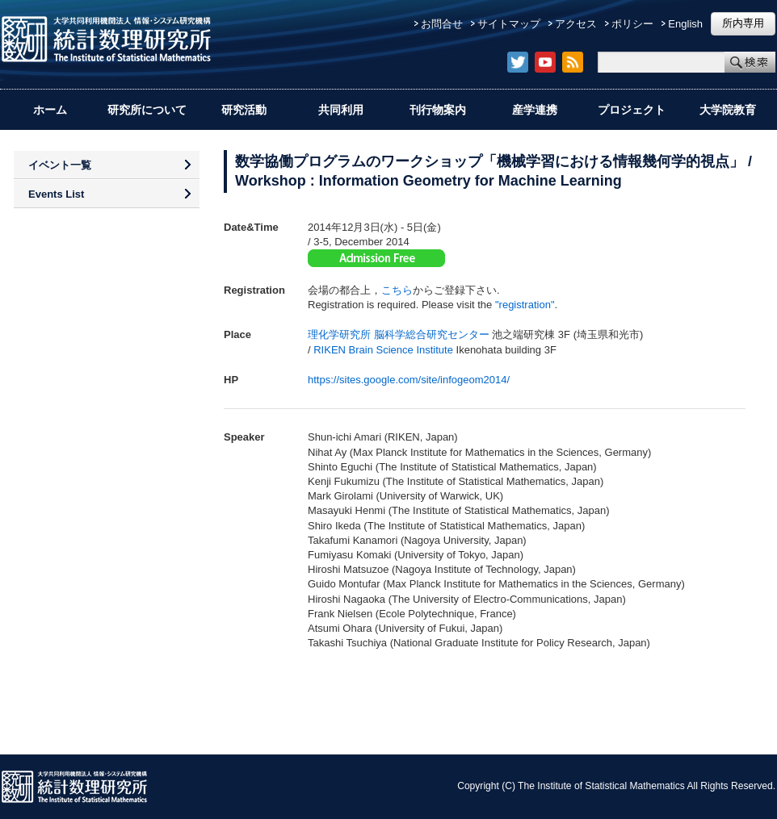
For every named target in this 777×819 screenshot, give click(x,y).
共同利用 (340, 109)
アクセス (576, 24)
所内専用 (743, 23)
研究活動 (244, 109)
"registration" (525, 305)
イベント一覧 (59, 165)
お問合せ (442, 24)
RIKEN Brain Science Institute (383, 350)
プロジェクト (632, 109)
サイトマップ (508, 24)
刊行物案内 (438, 109)
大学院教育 (727, 109)
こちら (397, 290)
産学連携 (534, 109)
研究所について (147, 109)
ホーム (50, 109)
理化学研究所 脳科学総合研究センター (398, 334)
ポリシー (632, 24)
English (685, 24)
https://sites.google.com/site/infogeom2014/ (409, 380)
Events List (56, 194)
